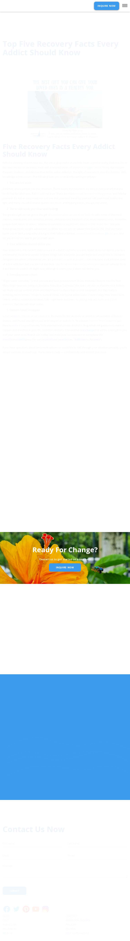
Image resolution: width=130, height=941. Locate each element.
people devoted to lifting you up (94, 178)
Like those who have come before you (77, 248)
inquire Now (65, 567)
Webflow (90, 936)
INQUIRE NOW (107, 5)
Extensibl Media (62, 936)
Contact (72, 899)
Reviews (71, 912)
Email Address (15, 488)
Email (12, 654)
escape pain (66, 213)
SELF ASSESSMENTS (77, 917)
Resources (10, 912)
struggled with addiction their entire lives (86, 208)
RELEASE (8, 917)
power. (28, 161)
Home (6, 899)
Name (12, 636)
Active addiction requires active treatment (26, 300)
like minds (55, 187)
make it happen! (21, 309)
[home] (21, 5)
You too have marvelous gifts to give (97, 218)
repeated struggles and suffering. (91, 151)
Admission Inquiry (78, 904)
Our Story (9, 908)
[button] (123, 5)
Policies (71, 908)
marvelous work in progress (69, 244)
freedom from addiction (102, 305)
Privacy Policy (39, 505)
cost (6, 904)
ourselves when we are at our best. (71, 199)
